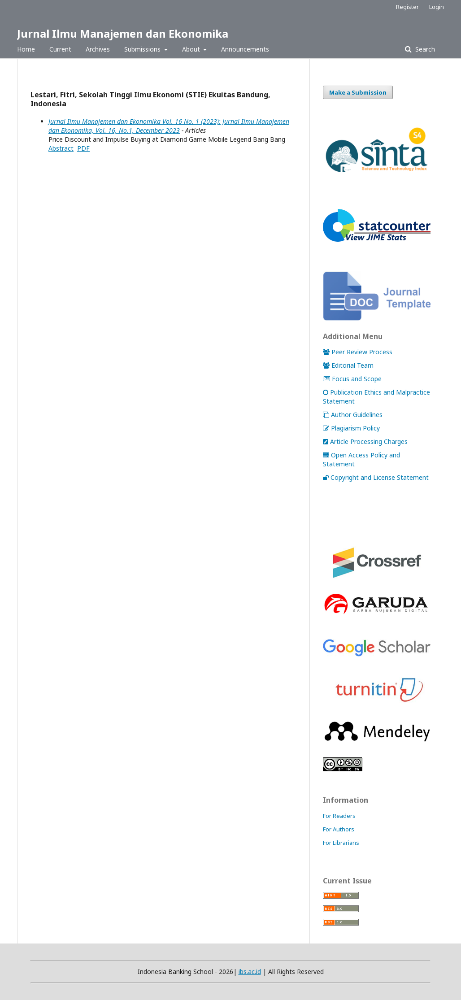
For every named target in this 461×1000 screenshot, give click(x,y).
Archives (98, 49)
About (192, 49)
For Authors (338, 829)
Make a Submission (358, 92)
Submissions (143, 49)
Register (407, 7)
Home (26, 49)
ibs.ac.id (250, 971)
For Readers (339, 816)
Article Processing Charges (365, 441)
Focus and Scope (352, 378)
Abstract (61, 148)
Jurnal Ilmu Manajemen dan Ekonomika (122, 33)
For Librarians (341, 843)
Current (60, 49)
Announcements (245, 49)
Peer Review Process (357, 352)
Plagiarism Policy (351, 428)
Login (436, 7)
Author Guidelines (353, 414)
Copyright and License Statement (376, 477)
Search (424, 49)
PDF (83, 148)
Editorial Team (348, 365)
